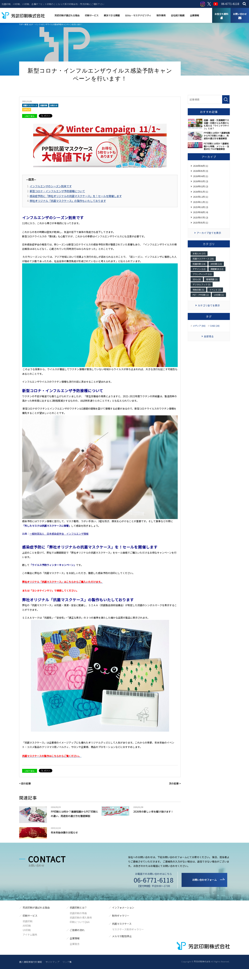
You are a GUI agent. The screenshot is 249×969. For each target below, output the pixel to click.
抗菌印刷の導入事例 (81, 917)
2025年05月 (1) (200, 222)
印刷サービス (92, 15)
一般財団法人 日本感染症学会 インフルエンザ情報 (59, 533)
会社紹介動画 (178, 15)
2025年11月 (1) (200, 202)
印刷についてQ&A (80, 922)
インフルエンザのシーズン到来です (51, 186)
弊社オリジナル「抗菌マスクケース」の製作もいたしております (68, 201)
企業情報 (194, 15)
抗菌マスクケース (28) (203, 258)
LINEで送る (30, 116)
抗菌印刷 (43, 105)
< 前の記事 (25, 783)
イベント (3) (215, 289)
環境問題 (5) (212, 279)
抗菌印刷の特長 (78, 913)
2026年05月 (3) (200, 171)
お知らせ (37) (199, 253)
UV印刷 (27, 930)
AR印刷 (27, 925)
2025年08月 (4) (200, 212)
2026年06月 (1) (200, 165)
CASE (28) (214, 326)
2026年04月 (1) (200, 176)
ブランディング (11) (202, 274)
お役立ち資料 (221, 14)
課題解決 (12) (217, 268)
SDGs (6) (197, 279)
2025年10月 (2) (200, 207)
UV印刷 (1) (219, 294)
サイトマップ (52, 962)
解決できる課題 (112, 15)
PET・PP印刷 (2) (201, 294)
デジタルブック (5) (202, 284)
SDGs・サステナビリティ (138, 15)
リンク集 (67, 962)
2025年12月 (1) (200, 196)
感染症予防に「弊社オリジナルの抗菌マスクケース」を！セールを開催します (76, 196)
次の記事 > (175, 783)
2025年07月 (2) (200, 217)
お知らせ (53, 105)
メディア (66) (199, 326)
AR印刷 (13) (216, 263)
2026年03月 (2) (200, 181)
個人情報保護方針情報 (30, 962)
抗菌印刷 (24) (199, 263)
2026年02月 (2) (200, 186)
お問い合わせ (240, 14)
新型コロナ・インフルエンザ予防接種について (57, 191)
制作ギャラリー (120, 915)
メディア (26, 109)
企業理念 (75, 944)
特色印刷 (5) (198, 289)
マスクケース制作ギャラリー (128, 929)
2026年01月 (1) (200, 191)
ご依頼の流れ (77, 930)
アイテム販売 (30, 934)
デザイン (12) (199, 268)
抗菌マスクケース (30, 105)
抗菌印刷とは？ (78, 907)
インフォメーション (123, 907)
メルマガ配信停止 (122, 936)
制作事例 (161, 15)
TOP (21, 24)
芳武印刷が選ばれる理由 (67, 15)
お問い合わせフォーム (204, 880)
